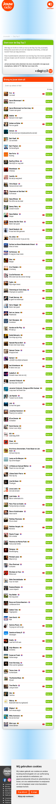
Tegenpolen (14, 611)
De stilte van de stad (16, 200)
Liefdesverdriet (19, 603)
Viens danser (14, 724)
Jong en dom (14, 686)
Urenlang (15, 268)
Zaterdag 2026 (14, 434)
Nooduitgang (13, 550)
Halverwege (15, 656)
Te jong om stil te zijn (16, 626)
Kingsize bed (15, 351)
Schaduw (15, 419)
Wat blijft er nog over (16, 162)
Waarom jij (15, 558)
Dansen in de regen (15, 116)
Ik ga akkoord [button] (22, 792)
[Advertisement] (28, 748)
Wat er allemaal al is (16, 497)
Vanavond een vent (15, 185)
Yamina (11, 694)
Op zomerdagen (17, 459)
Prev (2, 10)
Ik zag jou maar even (16, 253)
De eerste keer (16, 717)
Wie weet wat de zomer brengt (19, 275)
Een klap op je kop (15, 336)
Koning (14, 154)
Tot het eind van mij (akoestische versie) (23, 132)
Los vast (12, 94)
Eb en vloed (17, 520)
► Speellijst (7, 788)
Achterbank (14, 671)
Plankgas (15, 482)
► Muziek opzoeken (10, 800)
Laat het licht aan (15, 641)
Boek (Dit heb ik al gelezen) (18, 701)
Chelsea (14, 169)
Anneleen (15, 321)
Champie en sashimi (19, 291)
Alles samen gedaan (16, 664)
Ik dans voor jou (16, 366)
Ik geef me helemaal (16, 298)
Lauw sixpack (16, 588)
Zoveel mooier (14, 207)
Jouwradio (6, 36)
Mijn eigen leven (14, 283)
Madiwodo (15, 313)
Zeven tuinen (13, 442)
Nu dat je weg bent (15, 177)
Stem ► (49, 94)
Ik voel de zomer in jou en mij (19, 238)
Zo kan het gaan (14, 404)
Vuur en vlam (17, 580)
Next (53, 10)
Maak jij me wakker (17, 412)
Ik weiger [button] (34, 792)
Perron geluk (16, 124)
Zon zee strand (14, 489)
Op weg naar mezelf (17, 381)
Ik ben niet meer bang (17, 344)
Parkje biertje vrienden (17, 505)
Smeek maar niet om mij (17, 374)
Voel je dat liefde (19, 542)
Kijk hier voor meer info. (30, 66)
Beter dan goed (17, 222)
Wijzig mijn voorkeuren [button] (26, 796)
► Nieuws (6, 786)
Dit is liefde (15, 535)
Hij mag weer (14, 595)
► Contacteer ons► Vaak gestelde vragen (11, 794)
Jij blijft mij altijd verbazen (18, 359)
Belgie (12, 260)
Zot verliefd (14, 139)
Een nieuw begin (15, 709)
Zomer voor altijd (15, 427)
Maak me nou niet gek (20, 467)
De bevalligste (15, 147)
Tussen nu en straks (16, 397)
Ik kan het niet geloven (17, 230)
